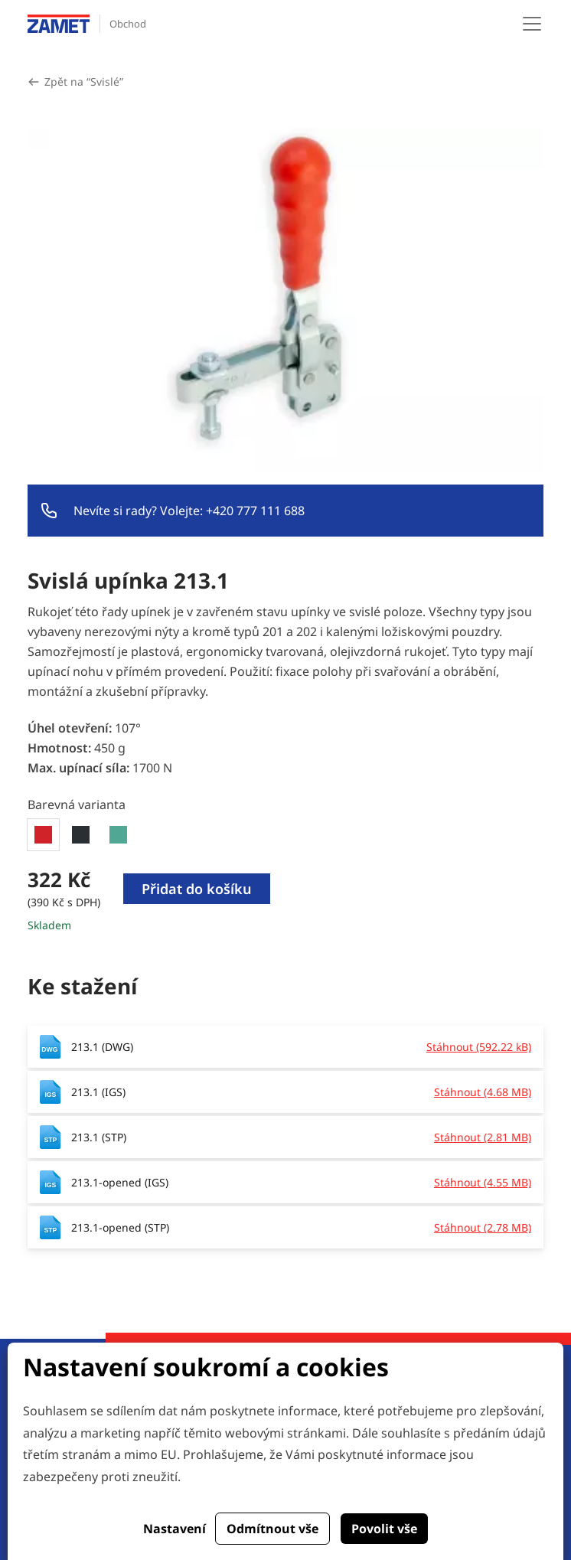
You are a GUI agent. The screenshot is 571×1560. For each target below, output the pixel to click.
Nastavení (174, 1528)
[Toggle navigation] (531, 23)
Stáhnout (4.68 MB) (482, 1092)
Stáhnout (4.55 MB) (482, 1182)
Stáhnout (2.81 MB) (482, 1137)
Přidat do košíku (197, 889)
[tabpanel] (285, 900)
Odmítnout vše (272, 1528)
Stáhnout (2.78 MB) (482, 1227)
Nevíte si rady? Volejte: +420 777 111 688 (189, 510)
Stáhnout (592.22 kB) (478, 1046)
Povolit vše (384, 1528)
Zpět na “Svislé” (83, 81)
